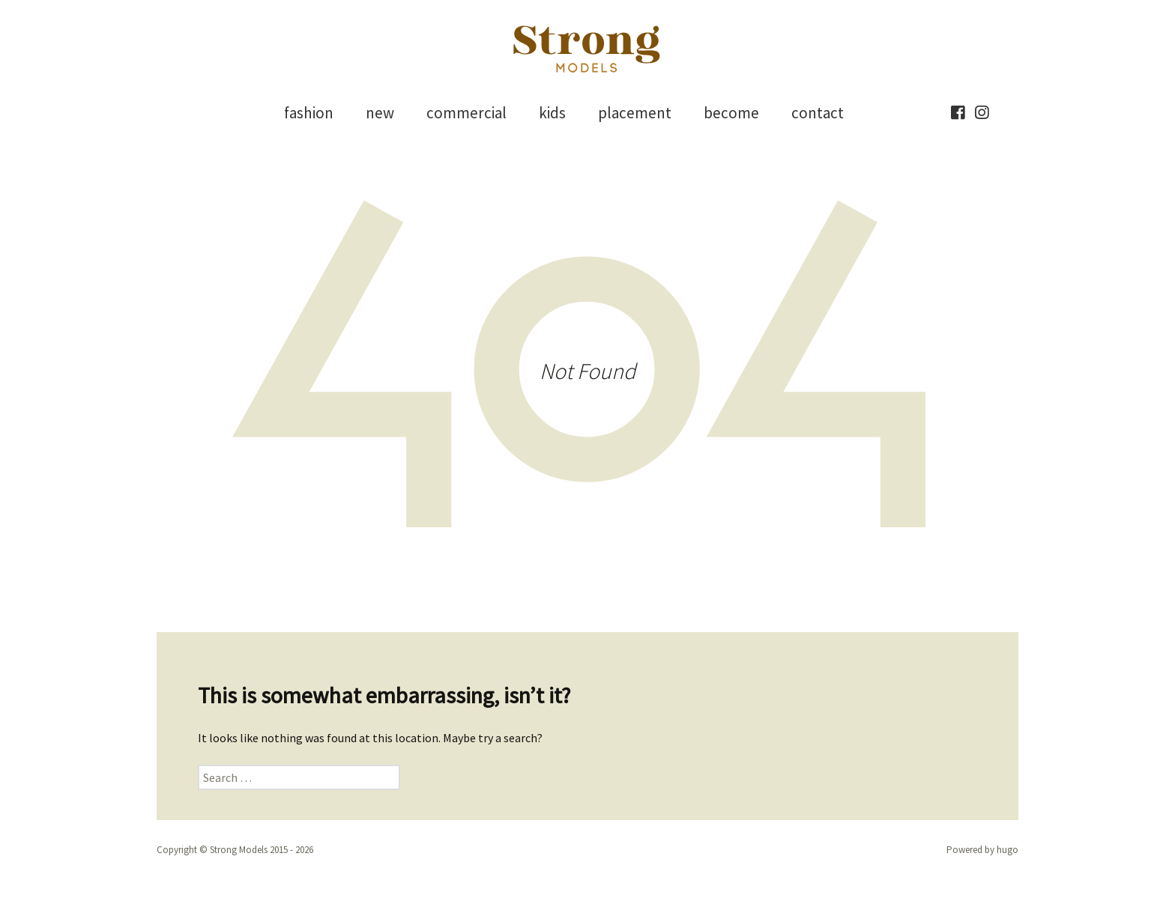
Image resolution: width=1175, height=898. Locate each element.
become (731, 113)
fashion (308, 113)
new (380, 113)
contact (817, 113)
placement (634, 113)
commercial (466, 113)
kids (552, 113)
